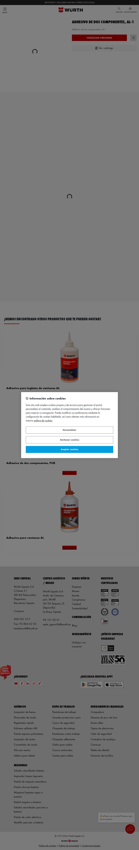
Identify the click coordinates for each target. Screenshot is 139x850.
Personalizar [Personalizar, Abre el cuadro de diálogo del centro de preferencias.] (69, 430)
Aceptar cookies (69, 449)
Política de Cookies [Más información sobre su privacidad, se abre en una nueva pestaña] (43, 420)
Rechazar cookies (69, 439)
